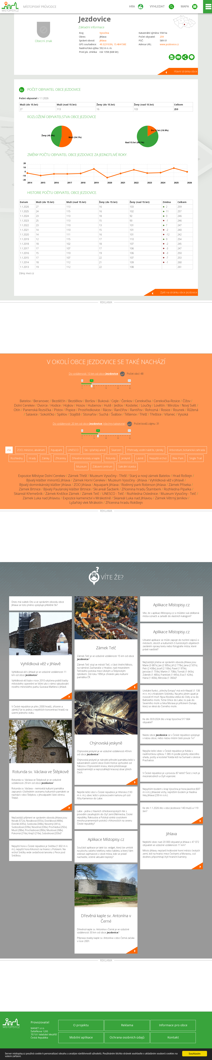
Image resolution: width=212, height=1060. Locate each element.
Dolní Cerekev (24, 405)
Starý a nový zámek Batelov (150, 475)
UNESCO (73, 450)
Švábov (116, 414)
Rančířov (120, 410)
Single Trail (195, 458)
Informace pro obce (173, 1025)
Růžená (192, 410)
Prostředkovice (89, 410)
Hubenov (94, 405)
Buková (103, 401)
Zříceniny (60, 458)
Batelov (25, 401)
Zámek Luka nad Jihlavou (41, 498)
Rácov (107, 410)
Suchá (103, 414)
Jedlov (118, 405)
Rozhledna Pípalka (177, 489)
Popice (70, 410)
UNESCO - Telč (113, 493)
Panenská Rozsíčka (37, 410)
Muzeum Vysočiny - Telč (178, 493)
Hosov (80, 405)
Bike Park (177, 458)
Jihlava (103, 40)
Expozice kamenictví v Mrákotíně (87, 498)
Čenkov (126, 401)
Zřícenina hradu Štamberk (141, 489)
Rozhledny (16, 458)
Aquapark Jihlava (106, 484)
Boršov (90, 401)
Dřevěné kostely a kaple (86, 458)
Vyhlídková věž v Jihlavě (167, 480)
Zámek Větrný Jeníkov (171, 498)
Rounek (178, 410)
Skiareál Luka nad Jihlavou (133, 498)
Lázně (139, 458)
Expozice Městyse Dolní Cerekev (41, 475)
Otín (17, 410)
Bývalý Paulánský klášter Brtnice (67, 489)
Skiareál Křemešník (28, 493)
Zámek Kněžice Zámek (62, 493)
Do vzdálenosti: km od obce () (89, 424)
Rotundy (110, 458)
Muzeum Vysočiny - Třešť (108, 475)
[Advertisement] (106, 328)
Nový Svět (189, 405)
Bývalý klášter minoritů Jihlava (48, 480)
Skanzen (116, 450)
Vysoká (183, 414)
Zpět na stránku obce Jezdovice (178, 292)
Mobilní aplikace (81, 1037)
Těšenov (130, 414)
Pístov (58, 410)
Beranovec (41, 401)
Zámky (45, 458)
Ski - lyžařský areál (94, 450)
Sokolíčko (47, 414)
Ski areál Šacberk (106, 489)
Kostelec (132, 405)
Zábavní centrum (102, 466)
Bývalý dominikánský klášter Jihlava (45, 484)
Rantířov (136, 410)
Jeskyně (125, 458)
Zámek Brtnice (30, 489)
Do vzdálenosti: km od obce (93, 374)
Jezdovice (95, 19)
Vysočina (104, 32)
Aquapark (56, 450)
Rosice (165, 410)
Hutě (107, 405)
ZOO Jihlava (82, 484)
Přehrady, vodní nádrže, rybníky (145, 450)
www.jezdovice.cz (169, 44)
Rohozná (151, 410)
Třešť (143, 414)
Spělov (62, 414)
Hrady (32, 458)
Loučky (146, 405)
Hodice (56, 405)
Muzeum (81, 466)
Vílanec (169, 414)
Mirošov (173, 405)
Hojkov (68, 405)
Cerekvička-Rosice (167, 401)
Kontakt (173, 1037)
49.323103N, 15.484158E (113, 44)
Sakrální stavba (127, 466)
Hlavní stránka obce (185, 71)
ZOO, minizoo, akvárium (31, 450)
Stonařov (89, 414)
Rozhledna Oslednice (142, 493)
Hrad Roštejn (182, 475)
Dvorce (42, 405)
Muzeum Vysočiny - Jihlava (127, 480)
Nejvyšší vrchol (157, 458)
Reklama (127, 1025)
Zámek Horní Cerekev (89, 480)
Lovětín (159, 405)
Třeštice (155, 414)
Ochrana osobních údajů (127, 1037)
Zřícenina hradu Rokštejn (124, 502)
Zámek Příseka (180, 484)
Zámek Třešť (77, 475)
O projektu (81, 1025)
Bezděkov (75, 401)
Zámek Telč (90, 493)
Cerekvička (143, 401)
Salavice (32, 414)
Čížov (186, 401)
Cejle (115, 401)
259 (162, 36)
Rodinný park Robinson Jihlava (143, 484)
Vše (9, 450)
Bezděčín (58, 401)
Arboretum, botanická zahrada (187, 450)
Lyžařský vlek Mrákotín (86, 502)
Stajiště (75, 414)
